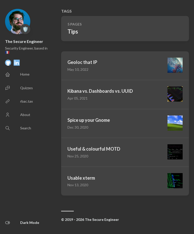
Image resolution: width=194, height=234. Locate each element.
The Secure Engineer (24, 41)
